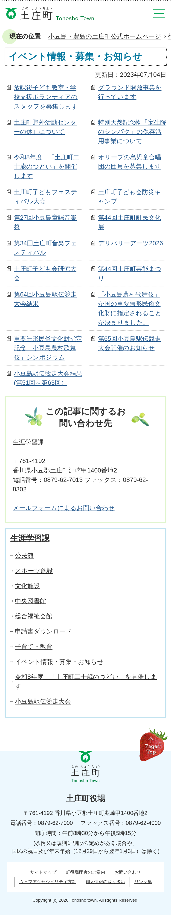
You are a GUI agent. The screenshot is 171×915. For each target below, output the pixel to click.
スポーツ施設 (34, 570)
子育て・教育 (33, 646)
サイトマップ (43, 872)
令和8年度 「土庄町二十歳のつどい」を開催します (46, 167)
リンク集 (143, 881)
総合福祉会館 (33, 616)
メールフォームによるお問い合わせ (64, 507)
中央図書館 (30, 600)
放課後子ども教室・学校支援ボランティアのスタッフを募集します (46, 97)
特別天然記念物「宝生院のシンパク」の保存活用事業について (132, 132)
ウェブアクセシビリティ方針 (47, 881)
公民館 (24, 555)
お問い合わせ (128, 872)
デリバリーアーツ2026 (130, 243)
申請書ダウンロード (43, 631)
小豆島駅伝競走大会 (43, 701)
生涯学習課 (29, 538)
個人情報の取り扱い (105, 881)
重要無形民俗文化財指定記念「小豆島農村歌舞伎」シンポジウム (48, 348)
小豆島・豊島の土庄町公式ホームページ (104, 36)
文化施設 (27, 585)
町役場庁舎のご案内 (85, 872)
